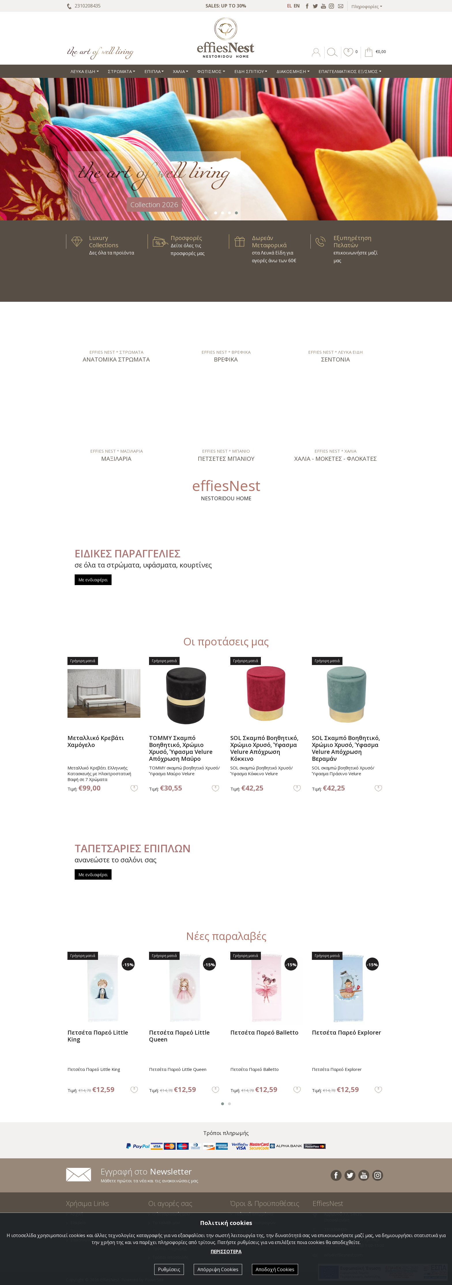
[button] (348, 56)
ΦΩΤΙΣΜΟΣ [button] (209, 71)
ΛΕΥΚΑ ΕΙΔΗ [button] (83, 71)
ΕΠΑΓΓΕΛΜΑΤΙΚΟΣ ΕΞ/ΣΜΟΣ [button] (348, 71)
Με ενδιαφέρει (93, 579)
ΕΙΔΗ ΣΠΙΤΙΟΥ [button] (249, 71)
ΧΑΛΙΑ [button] (179, 71)
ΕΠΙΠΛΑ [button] (152, 71)
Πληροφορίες (365, 6)
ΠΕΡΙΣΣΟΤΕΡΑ (226, 1251)
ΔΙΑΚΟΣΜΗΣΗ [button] (291, 71)
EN (297, 6)
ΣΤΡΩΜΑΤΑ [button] (120, 71)
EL (289, 6)
